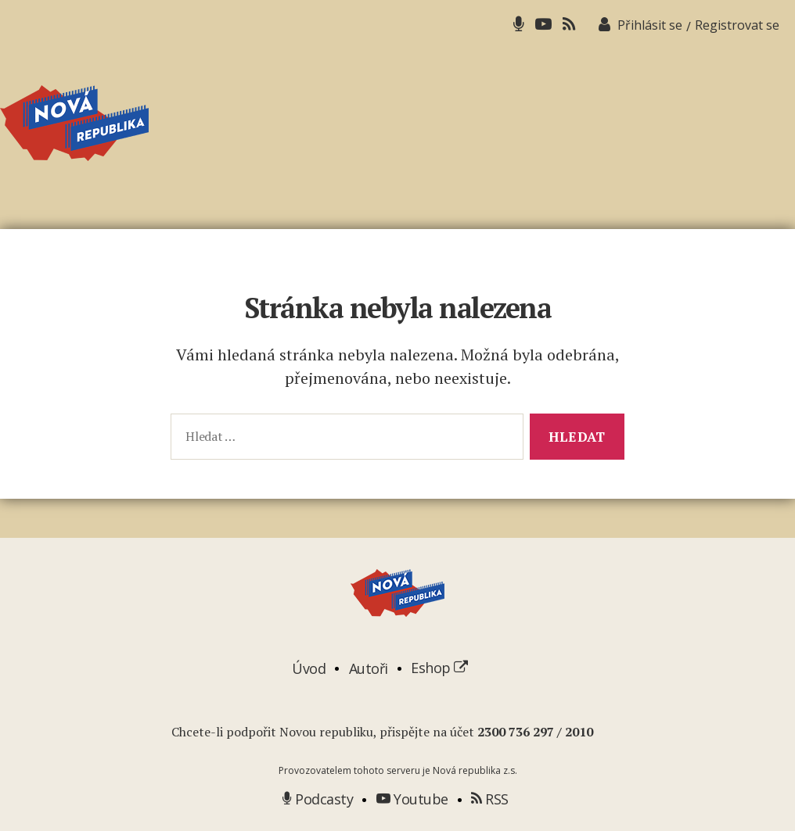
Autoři (368, 667)
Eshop (439, 667)
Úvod (309, 667)
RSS (490, 799)
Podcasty (317, 799)
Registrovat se (737, 25)
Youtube (412, 799)
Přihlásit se (649, 25)
